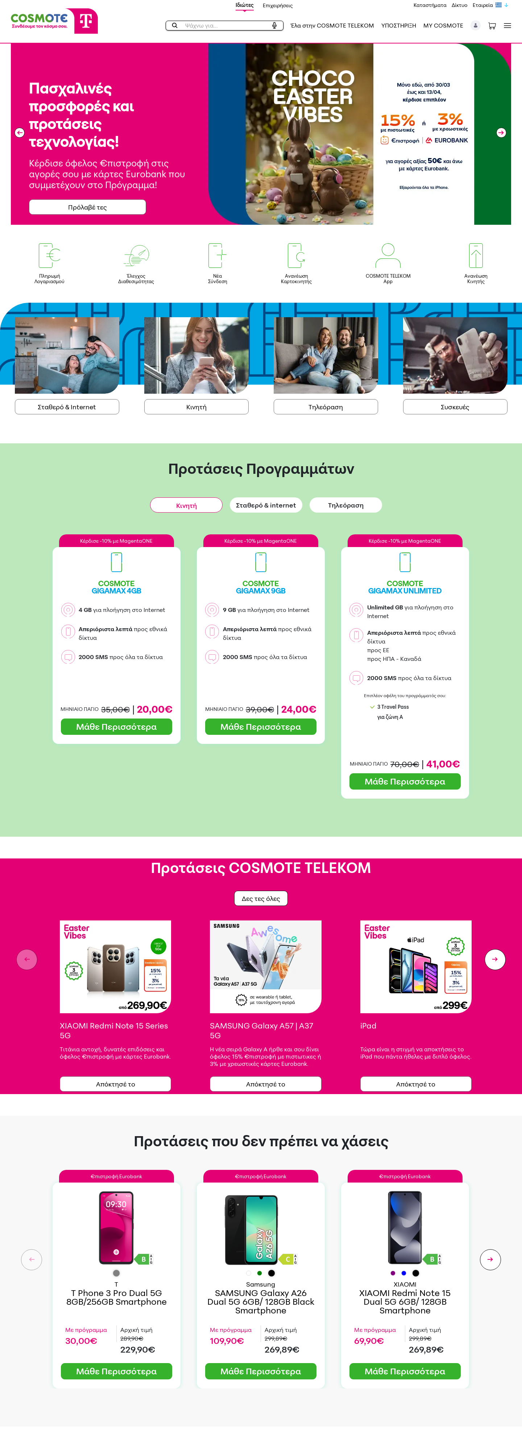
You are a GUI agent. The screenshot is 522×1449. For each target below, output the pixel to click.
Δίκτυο (460, 5)
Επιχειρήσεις (278, 5)
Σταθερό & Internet (67, 407)
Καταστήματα (430, 5)
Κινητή (196, 407)
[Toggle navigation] (506, 25)
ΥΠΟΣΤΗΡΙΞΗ (398, 25)
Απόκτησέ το (115, 1084)
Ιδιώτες (245, 5)
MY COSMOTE (443, 25)
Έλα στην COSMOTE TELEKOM (332, 25)
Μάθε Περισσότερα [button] (116, 726)
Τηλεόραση (325, 407)
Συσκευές (455, 407)
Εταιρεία (483, 5)
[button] (476, 25)
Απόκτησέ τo (265, 1084)
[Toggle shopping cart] (492, 25)
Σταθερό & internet (266, 505)
